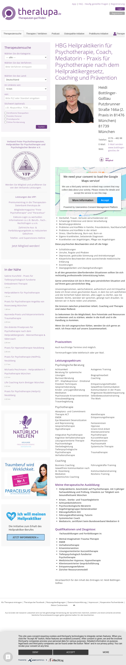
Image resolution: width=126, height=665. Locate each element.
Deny (34, 654)
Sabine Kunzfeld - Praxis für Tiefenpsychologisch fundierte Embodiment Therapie (20, 279)
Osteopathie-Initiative (74, 33)
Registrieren (117, 13)
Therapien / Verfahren (36, 33)
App (74, 3)
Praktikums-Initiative (98, 33)
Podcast (55, 33)
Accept (105, 200)
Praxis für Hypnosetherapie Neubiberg (24, 347)
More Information (82, 200)
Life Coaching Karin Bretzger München (24, 382)
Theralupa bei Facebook (34, 602)
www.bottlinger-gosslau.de (116, 149)
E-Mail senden (115, 144)
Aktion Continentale (59, 605)
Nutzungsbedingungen (56, 602)
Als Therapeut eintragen (11, 602)
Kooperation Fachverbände (111, 602)
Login (120, 9)
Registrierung (118, 3)
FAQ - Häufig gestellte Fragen (93, 3)
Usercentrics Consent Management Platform (96, 207)
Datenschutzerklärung (77, 602)
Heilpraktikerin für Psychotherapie (22, 292)
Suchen (41, 126)
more (107, 654)
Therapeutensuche (12, 33)
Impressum (93, 602)
